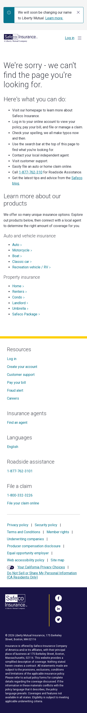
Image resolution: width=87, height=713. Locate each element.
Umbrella (20, 308)
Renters (19, 291)
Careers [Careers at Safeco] (13, 398)
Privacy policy (17, 525)
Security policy (46, 525)
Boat (17, 256)
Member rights (58, 532)
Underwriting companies (25, 539)
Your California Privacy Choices (41, 567)
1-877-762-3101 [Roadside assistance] (20, 471)
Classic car (22, 262)
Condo (18, 297)
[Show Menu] (80, 38)
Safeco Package (26, 314)
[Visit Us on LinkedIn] (58, 608)
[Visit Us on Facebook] (58, 597)
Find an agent (17, 422)
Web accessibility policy (25, 560)
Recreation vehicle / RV (31, 267)
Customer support (21, 375)
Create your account (22, 367)
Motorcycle (22, 250)
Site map (57, 560)
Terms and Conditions (23, 532)
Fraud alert (15, 390)
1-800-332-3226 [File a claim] (20, 495)
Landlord (20, 303)
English (12, 447)
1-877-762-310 (30, 172)
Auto (17, 245)
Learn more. (54, 18)
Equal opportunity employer (28, 553)
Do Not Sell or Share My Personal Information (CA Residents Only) (42, 575)
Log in (69, 38)
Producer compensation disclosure (34, 546)
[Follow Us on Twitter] (58, 618)
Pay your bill (16, 382)
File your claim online (23, 503)
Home (18, 286)
